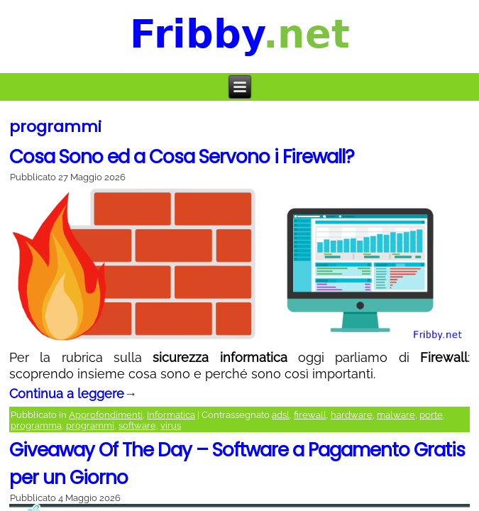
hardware (352, 415)
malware (396, 415)
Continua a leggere (73, 393)
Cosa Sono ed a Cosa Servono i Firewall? (181, 157)
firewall (310, 415)
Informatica (171, 415)
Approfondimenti (106, 415)
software (137, 425)
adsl (281, 415)
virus (170, 425)
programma (36, 425)
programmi (90, 425)
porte (431, 415)
